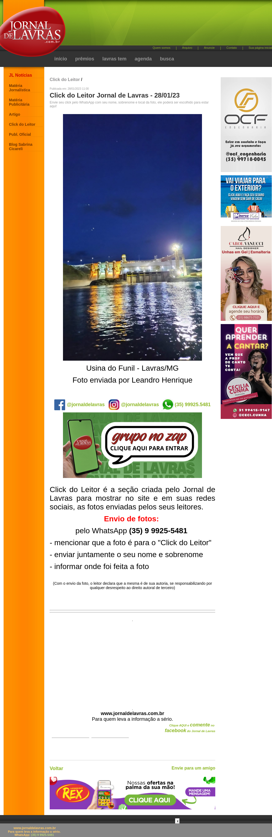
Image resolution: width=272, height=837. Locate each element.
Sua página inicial (260, 47)
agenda (143, 59)
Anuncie (209, 47)
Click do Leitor (22, 124)
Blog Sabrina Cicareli (20, 146)
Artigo (14, 114)
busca (167, 59)
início (60, 59)
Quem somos (161, 47)
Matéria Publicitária (19, 102)
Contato (231, 47)
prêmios (84, 59)
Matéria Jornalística (19, 87)
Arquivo (187, 47)
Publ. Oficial (20, 134)
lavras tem (114, 59)
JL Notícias (20, 75)
